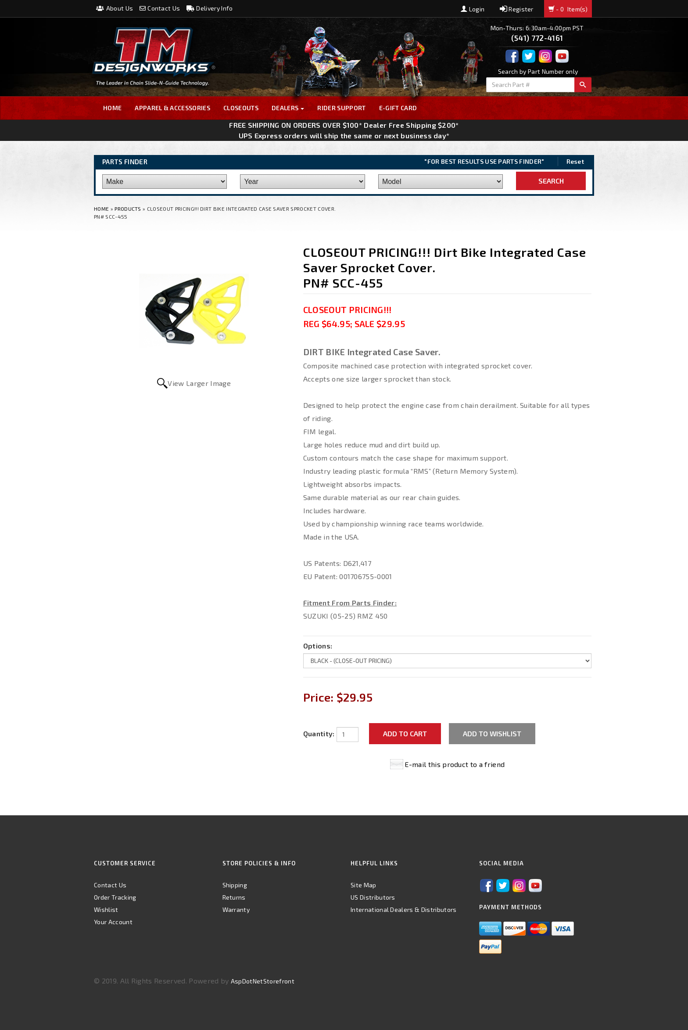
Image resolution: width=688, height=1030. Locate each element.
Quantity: (319, 733)
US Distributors (373, 897)
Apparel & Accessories (172, 108)
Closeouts (240, 108)
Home (112, 108)
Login (472, 9)
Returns (234, 897)
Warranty (236, 909)
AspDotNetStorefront (262, 981)
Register (517, 9)
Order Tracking (115, 897)
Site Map (363, 885)
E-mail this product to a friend (455, 764)
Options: (318, 645)
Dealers (288, 108)
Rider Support (341, 108)
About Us (114, 8)
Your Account (113, 922)
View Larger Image (199, 383)
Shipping (234, 885)
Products (128, 208)
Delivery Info (209, 8)
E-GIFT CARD (398, 108)
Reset (575, 161)
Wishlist (106, 909)
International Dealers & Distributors (404, 909)
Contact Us (160, 8)
